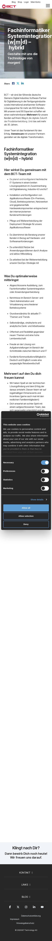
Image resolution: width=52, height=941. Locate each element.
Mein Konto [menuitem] (35, 2)
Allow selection (26, 516)
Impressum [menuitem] (14, 919)
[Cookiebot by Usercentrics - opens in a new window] (37, 415)
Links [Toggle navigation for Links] (24, 884)
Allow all (26, 508)
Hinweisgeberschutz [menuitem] (25, 923)
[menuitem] (31, 917)
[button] (48, 5)
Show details (37, 499)
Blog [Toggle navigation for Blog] (25, 896)
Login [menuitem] (26, 2)
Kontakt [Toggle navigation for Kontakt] (24, 872)
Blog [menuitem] (14, 2)
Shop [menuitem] (20, 2)
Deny (26, 524)
